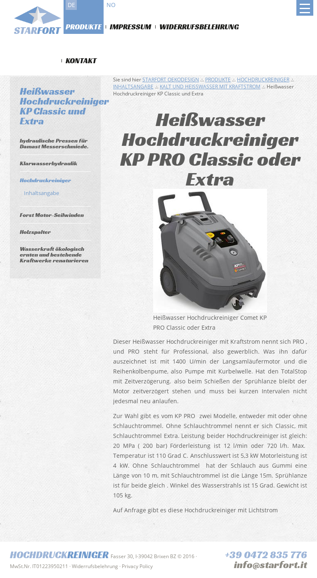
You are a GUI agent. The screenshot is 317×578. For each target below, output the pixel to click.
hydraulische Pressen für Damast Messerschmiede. (54, 143)
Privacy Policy (137, 566)
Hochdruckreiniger (45, 180)
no (111, 5)
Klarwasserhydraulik (48, 163)
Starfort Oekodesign (170, 79)
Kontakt (81, 60)
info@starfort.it (270, 565)
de (71, 5)
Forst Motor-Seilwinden (52, 215)
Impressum (130, 26)
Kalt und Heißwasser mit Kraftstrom (210, 86)
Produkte (84, 26)
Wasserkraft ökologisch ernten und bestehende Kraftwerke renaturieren (54, 254)
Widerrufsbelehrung (199, 26)
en (98, 5)
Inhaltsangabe (41, 193)
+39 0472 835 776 (266, 555)
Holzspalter (35, 231)
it (84, 5)
